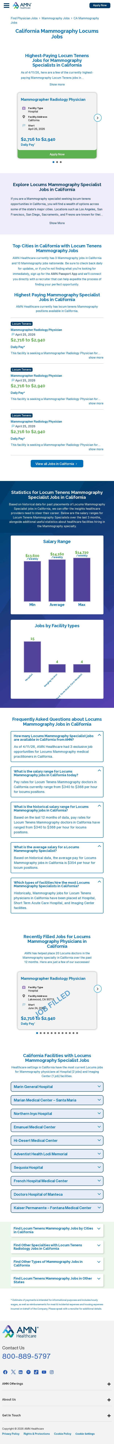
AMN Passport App (64, 273)
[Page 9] (66, 1033)
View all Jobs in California (57, 463)
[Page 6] (55, 1033)
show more (96, 357)
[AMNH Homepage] (22, 5)
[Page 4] (48, 1033)
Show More (57, 223)
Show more (57, 84)
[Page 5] (52, 1033)
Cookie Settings (85, 1433)
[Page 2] (57, 162)
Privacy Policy (10, 1434)
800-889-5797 (26, 1356)
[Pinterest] (28, 1372)
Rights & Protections (37, 1434)
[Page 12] (77, 1033)
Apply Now (100, 5)
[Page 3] (61, 162)
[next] (98, 118)
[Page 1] (53, 162)
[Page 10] (70, 1033)
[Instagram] (52, 1372)
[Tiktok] (36, 1372)
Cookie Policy (62, 1434)
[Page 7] (59, 1033)
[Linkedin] (21, 1372)
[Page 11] (73, 1033)
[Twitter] (13, 1372)
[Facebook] (5, 1372)
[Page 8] (62, 1033)
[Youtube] (44, 1372)
